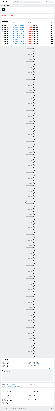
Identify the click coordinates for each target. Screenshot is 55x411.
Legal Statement (11, 408)
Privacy (5, 408)
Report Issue (17, 408)
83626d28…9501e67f (36, 363)
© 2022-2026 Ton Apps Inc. (49, 408)
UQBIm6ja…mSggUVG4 (11, 384)
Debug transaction (13, 386)
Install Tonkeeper (24, 408)
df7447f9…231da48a (10, 392)
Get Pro (7, 11)
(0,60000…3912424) (10, 390)
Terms (2, 408)
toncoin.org (19, 386)
